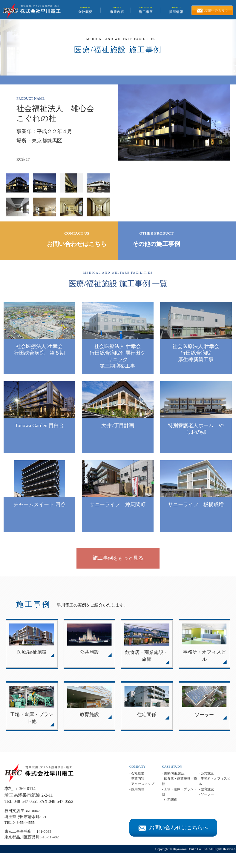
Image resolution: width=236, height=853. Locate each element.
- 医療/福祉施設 (173, 773)
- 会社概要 (136, 773)
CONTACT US (77, 239)
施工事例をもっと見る (118, 558)
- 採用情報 (136, 789)
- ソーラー (206, 794)
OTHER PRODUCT (156, 239)
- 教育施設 (206, 789)
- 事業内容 (136, 778)
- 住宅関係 (169, 799)
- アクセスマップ (141, 784)
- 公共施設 (206, 773)
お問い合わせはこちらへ (173, 828)
